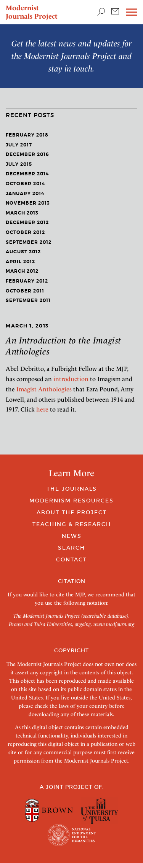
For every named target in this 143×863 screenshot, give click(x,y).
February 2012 (27, 281)
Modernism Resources (71, 500)
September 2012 (28, 242)
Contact (71, 559)
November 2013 (28, 203)
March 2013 (22, 213)
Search (71, 547)
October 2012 (25, 232)
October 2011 (25, 291)
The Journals (72, 488)
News (72, 535)
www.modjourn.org (113, 624)
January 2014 (25, 194)
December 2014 (27, 174)
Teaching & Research (71, 524)
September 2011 (28, 300)
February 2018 (27, 135)
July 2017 (19, 145)
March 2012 (22, 271)
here (42, 409)
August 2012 (23, 252)
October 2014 (25, 184)
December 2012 (27, 222)
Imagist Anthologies (44, 389)
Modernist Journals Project (32, 12)
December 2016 (27, 154)
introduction (70, 379)
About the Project (72, 512)
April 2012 (20, 262)
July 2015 (19, 164)
